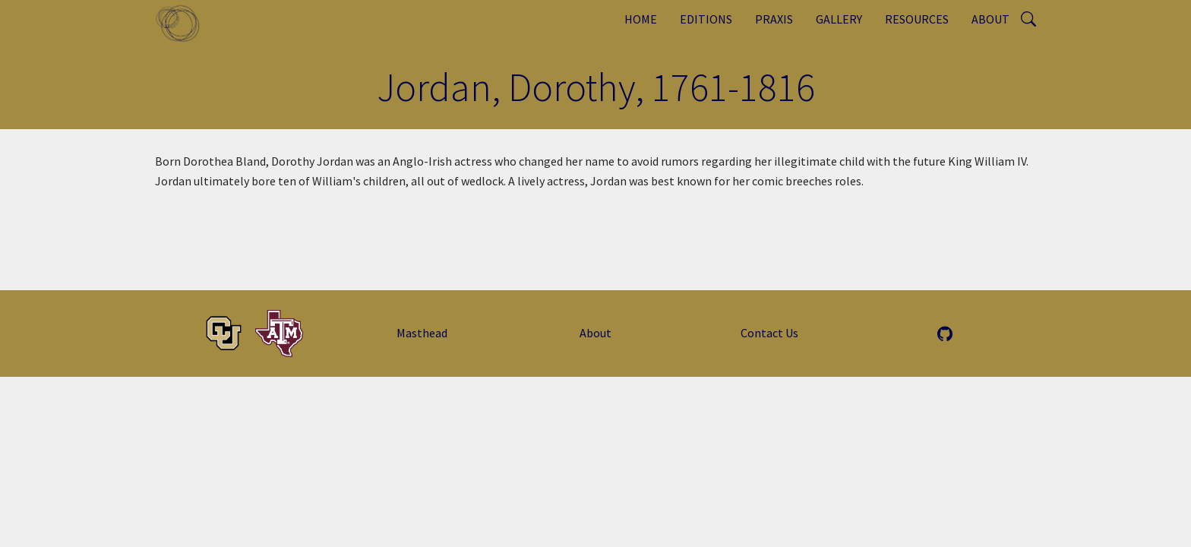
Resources (917, 19)
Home (640, 19)
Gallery (839, 19)
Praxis (774, 19)
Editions (706, 19)
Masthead (421, 332)
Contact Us (769, 332)
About (990, 19)
